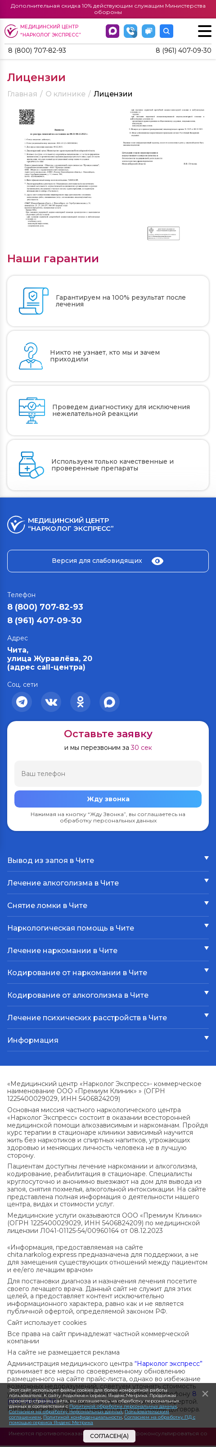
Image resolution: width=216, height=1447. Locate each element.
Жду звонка (108, 800)
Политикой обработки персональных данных (123, 1406)
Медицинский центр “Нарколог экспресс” (43, 31)
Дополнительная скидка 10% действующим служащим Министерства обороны (108, 8)
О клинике (65, 95)
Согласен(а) (109, 1436)
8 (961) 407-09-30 (180, 51)
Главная (22, 95)
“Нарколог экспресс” (168, 1364)
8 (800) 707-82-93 (41, 51)
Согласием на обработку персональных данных (65, 1412)
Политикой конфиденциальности (82, 1417)
